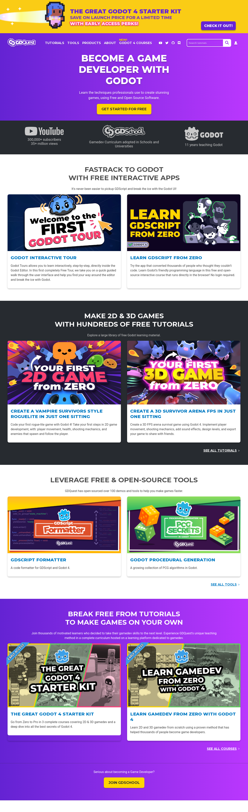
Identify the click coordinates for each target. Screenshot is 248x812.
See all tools (224, 584)
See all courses (222, 749)
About (110, 43)
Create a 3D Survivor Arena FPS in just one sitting (183, 413)
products (91, 43)
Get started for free (124, 109)
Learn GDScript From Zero (166, 257)
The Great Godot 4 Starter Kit (52, 714)
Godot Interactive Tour (43, 257)
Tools (73, 43)
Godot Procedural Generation (172, 559)
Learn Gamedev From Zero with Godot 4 (183, 716)
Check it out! (218, 25)
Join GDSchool (124, 783)
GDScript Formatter (38, 559)
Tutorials (54, 43)
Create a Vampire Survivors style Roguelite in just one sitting (56, 413)
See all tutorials (220, 450)
